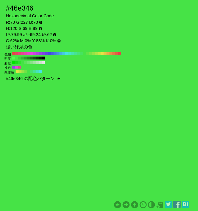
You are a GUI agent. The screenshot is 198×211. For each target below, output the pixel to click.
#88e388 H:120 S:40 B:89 (31, 62)
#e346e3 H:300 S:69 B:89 (31, 53)
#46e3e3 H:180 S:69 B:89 (66, 53)
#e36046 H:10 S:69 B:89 (116, 53)
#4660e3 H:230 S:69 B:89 (52, 53)
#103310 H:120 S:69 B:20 (37, 58)
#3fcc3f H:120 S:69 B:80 (19, 58)
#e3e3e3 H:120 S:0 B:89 (43, 62)
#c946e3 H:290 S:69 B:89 (34, 53)
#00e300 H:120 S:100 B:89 (13, 62)
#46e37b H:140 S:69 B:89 (78, 53)
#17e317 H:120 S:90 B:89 (16, 62)
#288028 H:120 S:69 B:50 (28, 58)
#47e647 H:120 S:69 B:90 (16, 58)
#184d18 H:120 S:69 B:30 (34, 58)
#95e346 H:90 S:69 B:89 (93, 53)
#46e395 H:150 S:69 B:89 (75, 53)
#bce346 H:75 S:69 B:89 (20, 71)
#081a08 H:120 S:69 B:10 (40, 58)
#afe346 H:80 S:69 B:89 (96, 53)
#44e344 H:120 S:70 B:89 (22, 62)
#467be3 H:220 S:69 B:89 (55, 53)
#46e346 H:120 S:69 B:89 (84, 53)
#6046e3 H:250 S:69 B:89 (46, 53)
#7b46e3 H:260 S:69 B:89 (43, 53)
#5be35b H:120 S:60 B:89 (25, 62)
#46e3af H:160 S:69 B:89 (72, 53)
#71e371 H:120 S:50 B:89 (28, 62)
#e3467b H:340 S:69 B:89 (19, 53)
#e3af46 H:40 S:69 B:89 (108, 53)
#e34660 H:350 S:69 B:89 (16, 53)
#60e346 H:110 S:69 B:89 (87, 53)
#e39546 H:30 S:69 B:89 (110, 53)
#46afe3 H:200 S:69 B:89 (60, 53)
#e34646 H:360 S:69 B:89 (13, 53)
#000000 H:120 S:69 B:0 (43, 58)
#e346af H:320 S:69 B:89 (25, 53)
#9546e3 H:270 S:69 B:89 (40, 53)
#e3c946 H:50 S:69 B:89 (105, 53)
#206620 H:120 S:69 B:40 (31, 58)
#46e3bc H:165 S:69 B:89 (37, 71)
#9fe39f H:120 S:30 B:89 (34, 62)
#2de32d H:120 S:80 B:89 (19, 62)
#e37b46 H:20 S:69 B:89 (113, 53)
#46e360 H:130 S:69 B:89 (81, 53)
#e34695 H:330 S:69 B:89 (22, 53)
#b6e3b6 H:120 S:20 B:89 (37, 62)
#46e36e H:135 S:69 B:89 (31, 71)
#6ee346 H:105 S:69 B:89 (25, 71)
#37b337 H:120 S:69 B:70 (22, 58)
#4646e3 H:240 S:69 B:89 (49, 53)
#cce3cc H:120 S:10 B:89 (40, 62)
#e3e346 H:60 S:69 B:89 (102, 53)
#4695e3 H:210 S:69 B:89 (57, 53)
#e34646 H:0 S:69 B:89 (119, 53)
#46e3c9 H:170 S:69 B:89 (69, 53)
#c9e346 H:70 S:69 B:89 (99, 53)
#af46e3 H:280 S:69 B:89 (37, 53)
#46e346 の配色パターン (33, 78)
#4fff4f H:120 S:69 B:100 (13, 58)
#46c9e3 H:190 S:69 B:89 (63, 53)
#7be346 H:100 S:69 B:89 (90, 53)
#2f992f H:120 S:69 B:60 (25, 58)
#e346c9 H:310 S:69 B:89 (28, 53)
